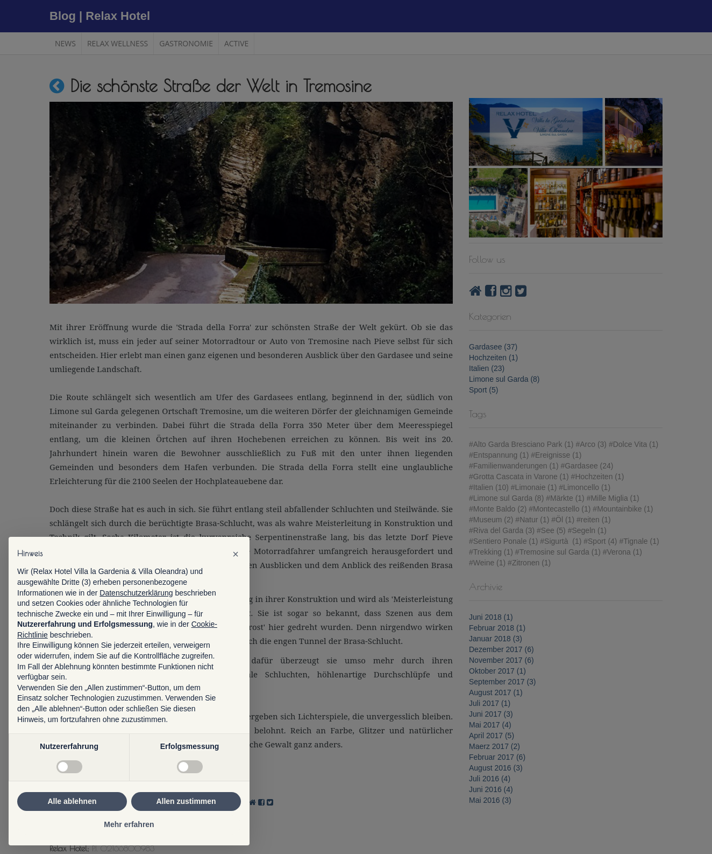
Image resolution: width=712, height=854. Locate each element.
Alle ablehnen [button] (71, 801)
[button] (235, 554)
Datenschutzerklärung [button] (136, 593)
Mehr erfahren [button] (129, 824)
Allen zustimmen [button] (186, 801)
